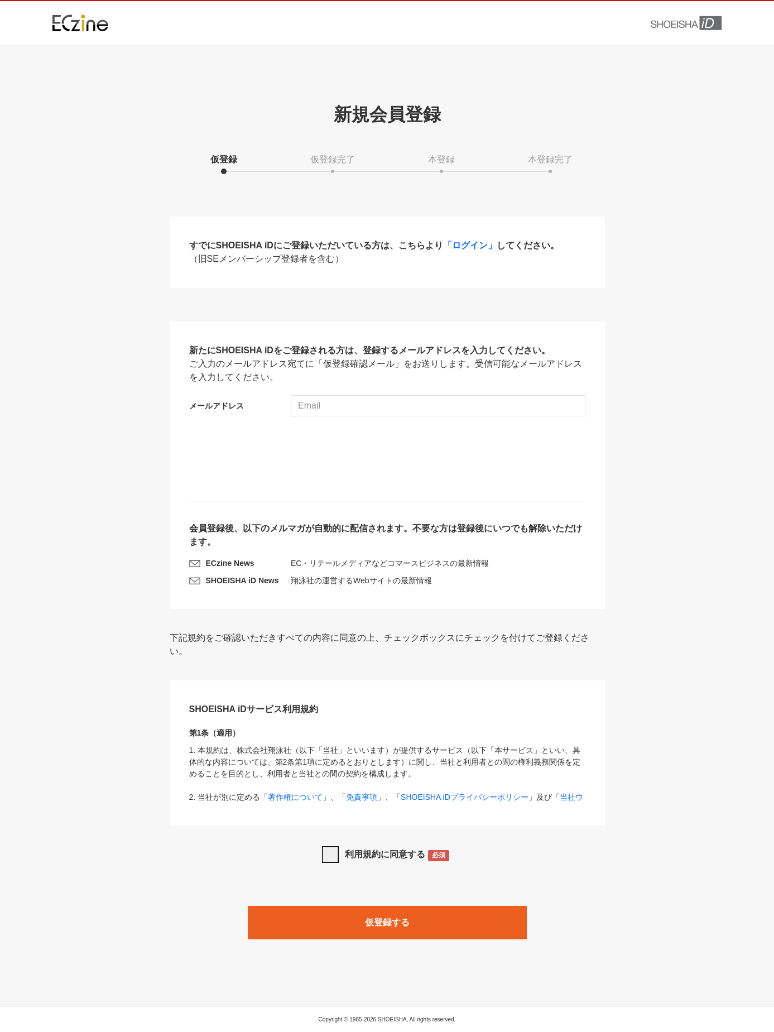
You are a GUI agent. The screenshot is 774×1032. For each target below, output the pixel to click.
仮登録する (387, 922)
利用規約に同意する (397, 855)
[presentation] (387, 460)
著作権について (295, 797)
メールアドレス (216, 405)
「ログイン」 (470, 245)
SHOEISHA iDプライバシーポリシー (464, 797)
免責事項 (361, 797)
